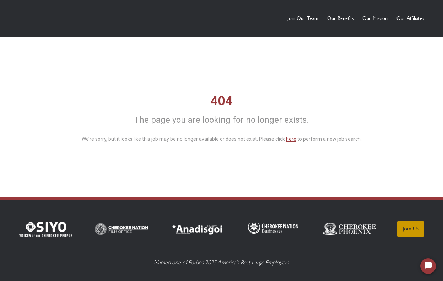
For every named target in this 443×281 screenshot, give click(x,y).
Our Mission (362, 18)
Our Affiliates (410, 18)
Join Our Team (265, 18)
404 (221, 101)
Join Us (411, 228)
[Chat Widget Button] (428, 266)
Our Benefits (315, 18)
